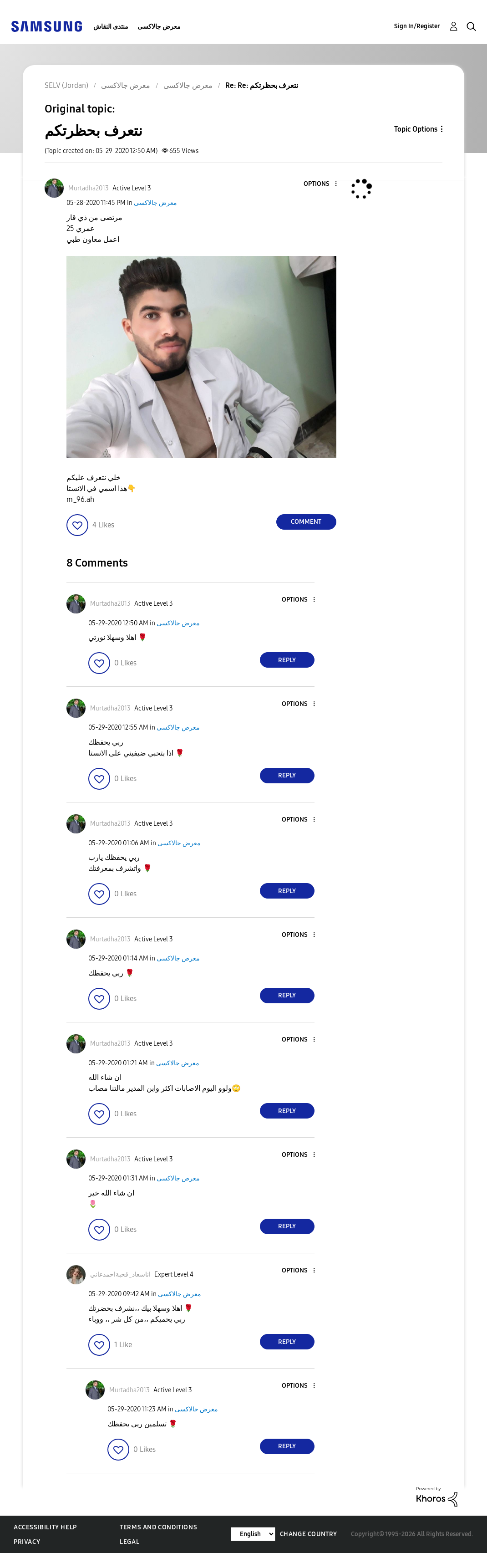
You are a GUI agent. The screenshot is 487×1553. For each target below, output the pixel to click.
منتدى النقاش (110, 27)
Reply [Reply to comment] (287, 660)
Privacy (27, 1542)
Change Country (308, 1534)
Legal (129, 1542)
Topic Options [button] (415, 129)
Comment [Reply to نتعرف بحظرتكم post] (306, 522)
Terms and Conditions (158, 1527)
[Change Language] (253, 1534)
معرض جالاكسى (159, 27)
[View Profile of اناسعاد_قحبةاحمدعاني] (120, 1274)
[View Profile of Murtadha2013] (88, 188)
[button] (320, 184)
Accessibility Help (45, 1527)
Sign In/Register (417, 26)
